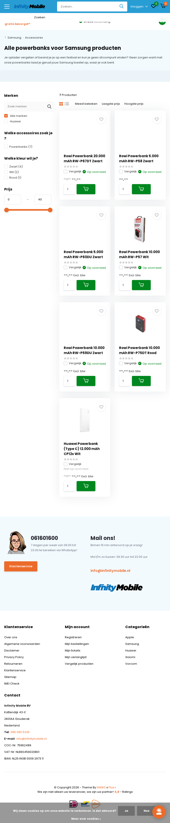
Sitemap (10, 677)
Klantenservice (20, 566)
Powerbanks (18, 147)
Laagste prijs (111, 104)
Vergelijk (72, 171)
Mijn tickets (72, 650)
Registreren (73, 637)
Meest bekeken (86, 104)
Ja (126, 811)
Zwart (13, 166)
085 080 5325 (20, 732)
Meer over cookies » (86, 819)
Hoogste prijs (133, 104)
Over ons (10, 637)
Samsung (14, 37)
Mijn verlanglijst (76, 657)
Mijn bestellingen (77, 644)
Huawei (12, 121)
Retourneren (13, 664)
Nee (146, 811)
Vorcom (131, 664)
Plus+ (112, 787)
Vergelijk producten (79, 664)
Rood (12, 177)
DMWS (101, 787)
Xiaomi (130, 657)
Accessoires (34, 37)
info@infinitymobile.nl (110, 570)
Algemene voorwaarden (22, 644)
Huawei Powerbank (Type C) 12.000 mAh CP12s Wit (82, 448)
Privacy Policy (14, 657)
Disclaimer (11, 650)
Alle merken (15, 116)
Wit (11, 172)
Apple (129, 637)
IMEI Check (11, 683)
